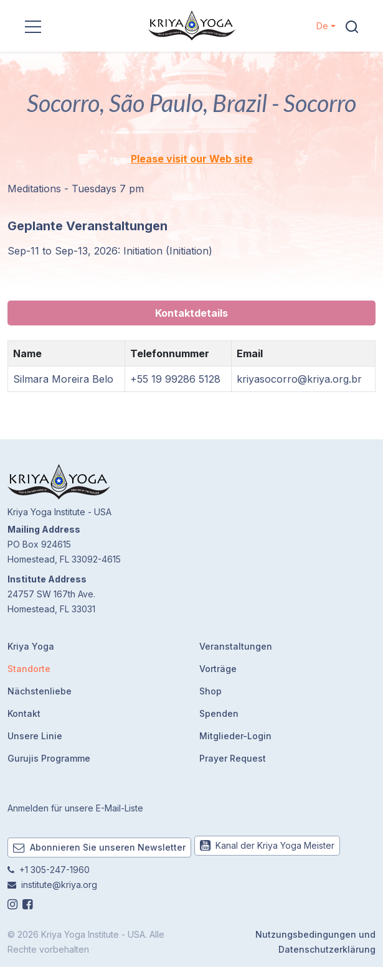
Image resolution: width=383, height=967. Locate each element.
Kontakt (23, 713)
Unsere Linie (34, 736)
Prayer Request (232, 758)
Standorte (28, 668)
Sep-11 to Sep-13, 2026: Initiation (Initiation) (109, 251)
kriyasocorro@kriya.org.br (299, 379)
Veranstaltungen (235, 646)
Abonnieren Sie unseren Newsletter (99, 847)
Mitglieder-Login (235, 736)
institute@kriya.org (59, 884)
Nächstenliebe (39, 691)
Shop (210, 691)
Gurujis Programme (48, 758)
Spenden (219, 713)
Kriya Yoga (30, 646)
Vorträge (218, 668)
